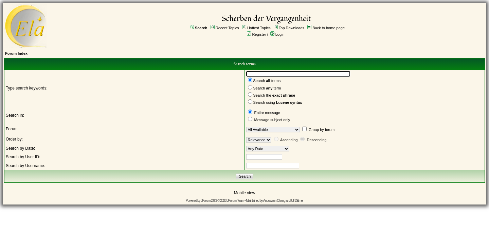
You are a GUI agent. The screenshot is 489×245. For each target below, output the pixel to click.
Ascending (288, 140)
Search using (277, 102)
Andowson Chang (274, 200)
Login (280, 34)
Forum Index (16, 53)
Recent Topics (227, 28)
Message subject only (272, 120)
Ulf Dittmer (297, 200)
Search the (274, 95)
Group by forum (321, 130)
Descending (317, 140)
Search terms (267, 81)
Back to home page (328, 28)
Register (259, 34)
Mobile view (244, 193)
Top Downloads (291, 28)
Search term (267, 88)
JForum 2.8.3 (209, 200)
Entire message (267, 113)
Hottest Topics (259, 28)
